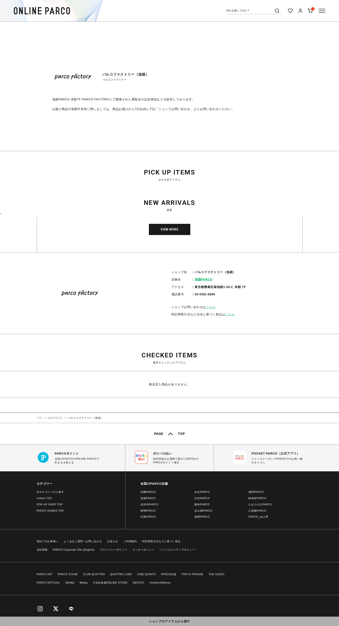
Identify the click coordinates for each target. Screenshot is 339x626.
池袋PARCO (203, 279)
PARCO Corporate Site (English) (74, 549)
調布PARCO (202, 504)
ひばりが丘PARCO (260, 504)
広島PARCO (148, 516)
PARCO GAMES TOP (50, 510)
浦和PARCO (256, 492)
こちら (211, 307)
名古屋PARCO (203, 510)
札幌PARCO (148, 492)
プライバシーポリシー (113, 549)
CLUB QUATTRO (94, 574)
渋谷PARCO (202, 498)
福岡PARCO (202, 516)
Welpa (84, 582)
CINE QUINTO (146, 574)
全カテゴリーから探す (50, 492)
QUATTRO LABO (121, 574)
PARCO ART (45, 574)
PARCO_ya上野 (258, 516)
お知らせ (112, 541)
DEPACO (138, 582)
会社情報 (42, 549)
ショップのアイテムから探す (169, 621)
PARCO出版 (168, 574)
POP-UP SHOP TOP (50, 504)
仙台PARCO (202, 492)
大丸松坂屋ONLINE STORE (110, 582)
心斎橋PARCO (257, 510)
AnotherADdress (160, 582)
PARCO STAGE (68, 574)
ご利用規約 (130, 541)
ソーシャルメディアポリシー (177, 549)
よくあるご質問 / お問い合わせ (83, 541)
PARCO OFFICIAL (48, 582)
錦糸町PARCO (257, 498)
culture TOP (44, 498)
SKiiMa (69, 582)
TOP (40, 417)
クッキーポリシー (143, 549)
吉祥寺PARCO (149, 504)
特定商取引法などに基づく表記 (161, 541)
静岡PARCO (148, 510)
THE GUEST (217, 574)
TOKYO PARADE (192, 574)
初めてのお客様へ (48, 541)
